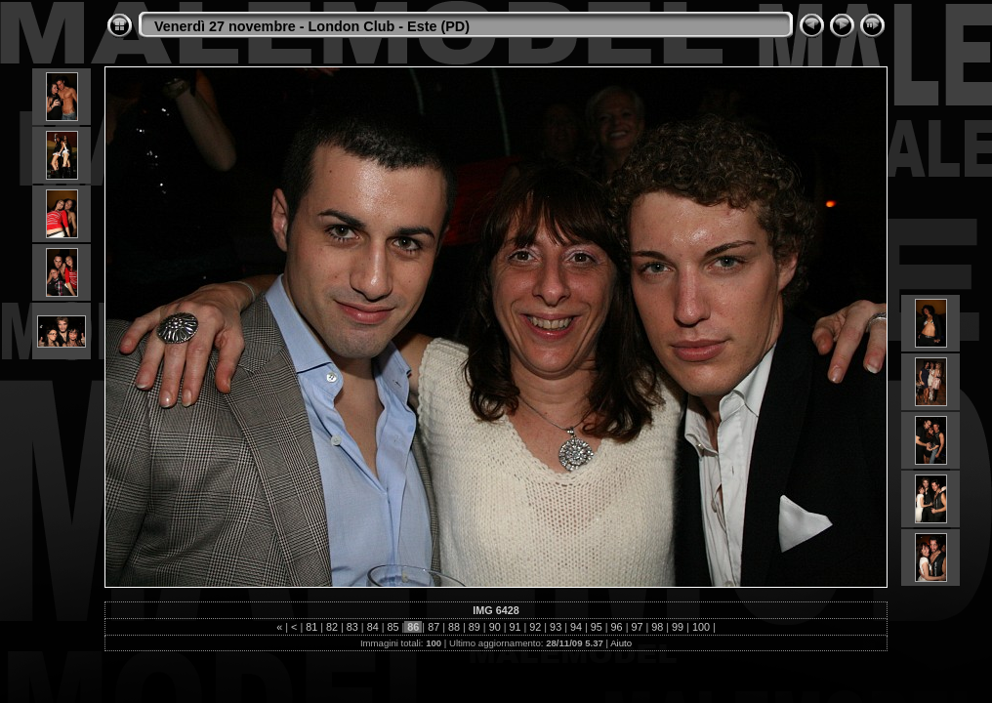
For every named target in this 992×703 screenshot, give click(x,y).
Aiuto (621, 643)
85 (393, 627)
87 (433, 627)
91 (514, 627)
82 (332, 627)
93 (555, 627)
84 (373, 627)
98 (657, 627)
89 (474, 627)
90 (495, 627)
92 (535, 627)
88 (454, 627)
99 (677, 627)
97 (636, 627)
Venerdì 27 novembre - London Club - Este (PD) (312, 26)
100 (701, 627)
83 (352, 627)
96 (617, 627)
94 (576, 627)
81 (311, 627)
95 (596, 627)
